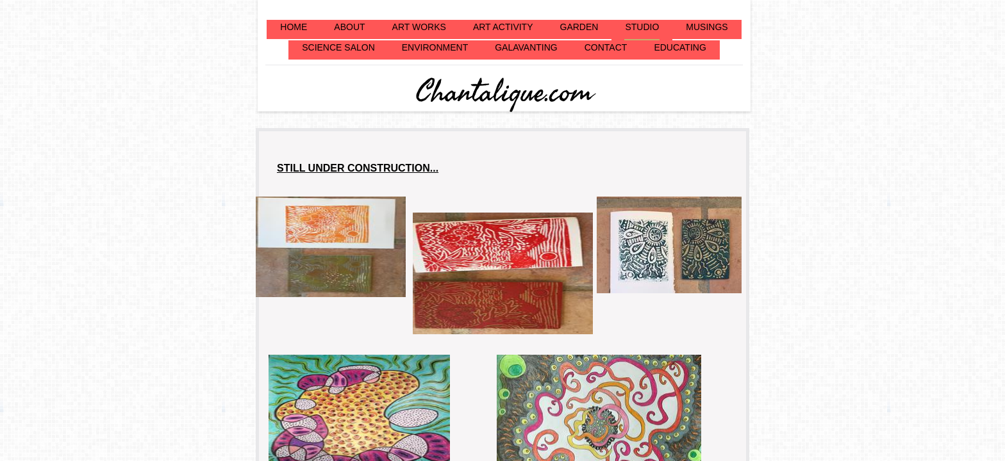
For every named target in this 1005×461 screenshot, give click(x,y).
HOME (293, 27)
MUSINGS (706, 27)
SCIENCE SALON (338, 47)
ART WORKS (419, 27)
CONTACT (606, 47)
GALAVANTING (526, 47)
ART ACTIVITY (503, 27)
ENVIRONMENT (435, 47)
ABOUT (349, 27)
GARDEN (579, 27)
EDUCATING (680, 47)
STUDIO (642, 27)
